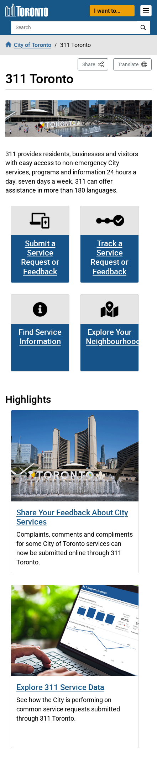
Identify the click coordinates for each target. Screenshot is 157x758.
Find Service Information (40, 336)
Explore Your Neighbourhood (113, 336)
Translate (128, 64)
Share (95, 63)
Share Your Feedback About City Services (72, 517)
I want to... (107, 11)
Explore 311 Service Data (60, 687)
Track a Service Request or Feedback (109, 257)
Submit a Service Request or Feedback (40, 257)
